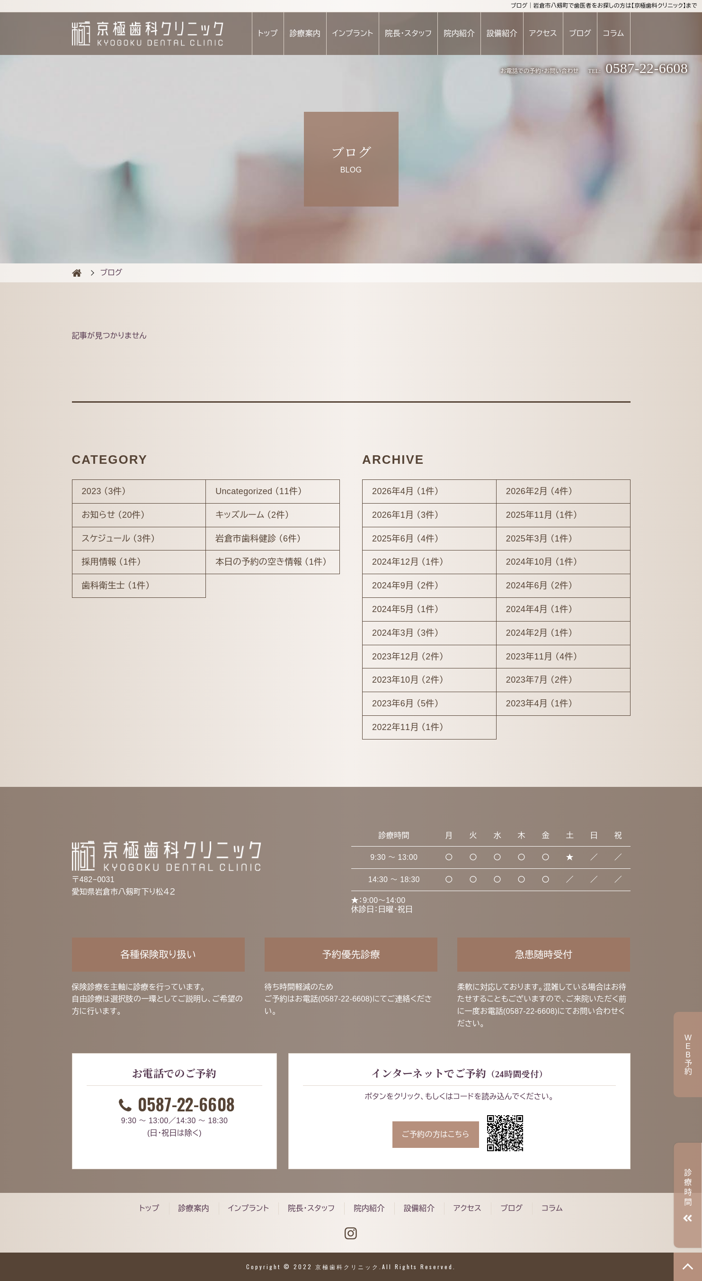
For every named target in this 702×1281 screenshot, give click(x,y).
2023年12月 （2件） (408, 656)
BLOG (76, 273)
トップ (267, 33)
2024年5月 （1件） (405, 609)
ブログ (580, 33)
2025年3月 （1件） (539, 538)
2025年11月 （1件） (542, 515)
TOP (688, 1267)
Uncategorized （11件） (258, 491)
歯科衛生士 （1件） (116, 585)
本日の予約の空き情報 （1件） (271, 562)
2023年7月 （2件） (539, 680)
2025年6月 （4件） (405, 538)
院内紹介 (459, 33)
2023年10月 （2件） (408, 680)
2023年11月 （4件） (542, 656)
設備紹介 (502, 33)
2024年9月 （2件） (405, 585)
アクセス (543, 33)
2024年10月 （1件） (542, 562)
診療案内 (305, 33)
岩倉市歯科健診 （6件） (258, 538)
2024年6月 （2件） (539, 585)
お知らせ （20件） (113, 515)
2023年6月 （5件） (405, 703)
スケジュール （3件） (118, 538)
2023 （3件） (104, 491)
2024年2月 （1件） (539, 633)
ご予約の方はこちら (436, 1134)
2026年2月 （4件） (539, 491)
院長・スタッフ (408, 33)
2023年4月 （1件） (539, 703)
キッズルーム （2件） (252, 515)
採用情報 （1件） (112, 562)
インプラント (352, 33)
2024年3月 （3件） (405, 633)
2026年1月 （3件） (405, 515)
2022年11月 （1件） (408, 727)
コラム (613, 33)
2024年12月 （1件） (408, 562)
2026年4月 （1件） (405, 491)
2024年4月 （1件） (539, 609)
